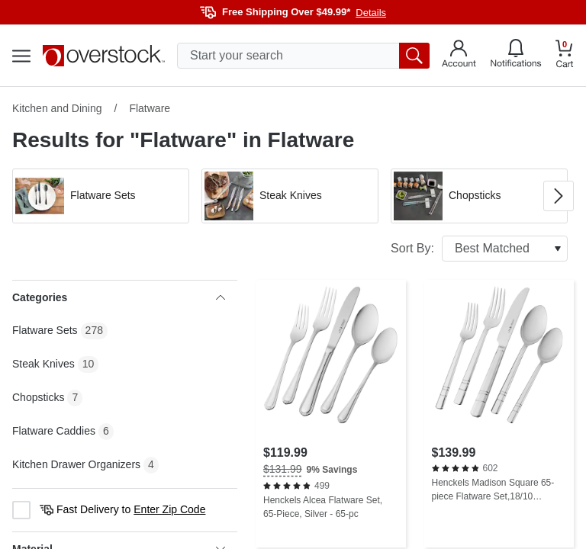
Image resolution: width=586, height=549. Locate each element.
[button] (100, 196)
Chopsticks (38, 397)
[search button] (414, 56)
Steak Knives (43, 364)
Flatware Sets (45, 330)
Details (371, 12)
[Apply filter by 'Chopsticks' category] (479, 196)
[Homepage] (104, 55)
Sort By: (479, 249)
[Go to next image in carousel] (558, 196)
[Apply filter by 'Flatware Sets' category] (100, 196)
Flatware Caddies (53, 431)
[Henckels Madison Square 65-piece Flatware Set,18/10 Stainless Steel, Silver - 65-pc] (499, 413)
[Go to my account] (459, 56)
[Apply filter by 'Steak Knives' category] (289, 196)
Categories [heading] (118, 297)
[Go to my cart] (564, 56)
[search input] (303, 56)
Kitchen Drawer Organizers (76, 464)
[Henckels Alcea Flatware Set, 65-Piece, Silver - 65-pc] (331, 413)
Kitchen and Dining (57, 108)
